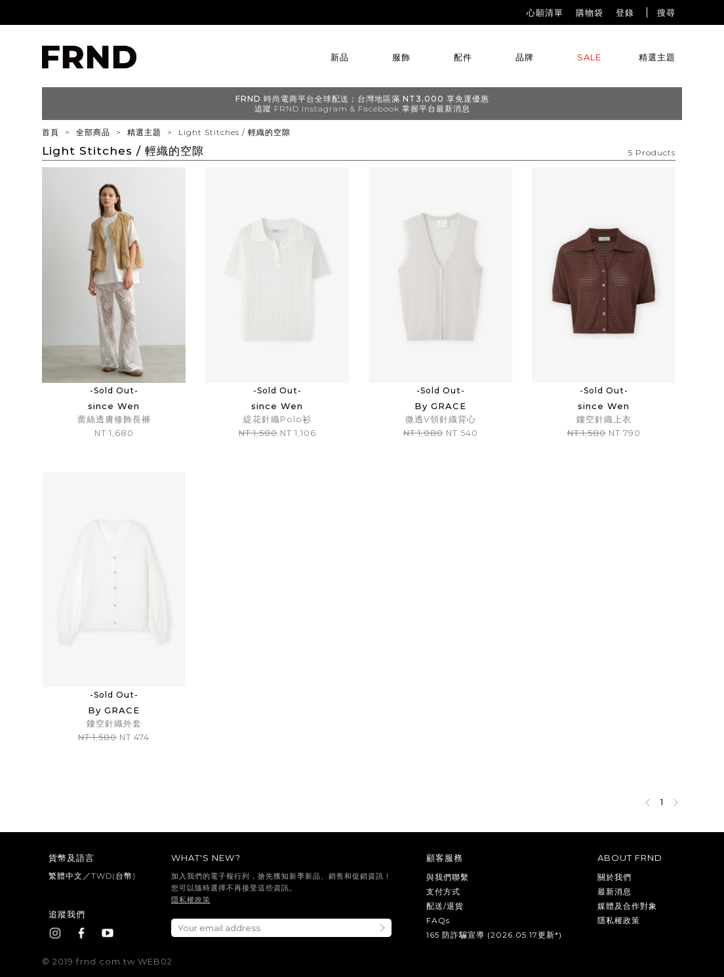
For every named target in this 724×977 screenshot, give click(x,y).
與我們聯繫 (447, 877)
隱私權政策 (191, 899)
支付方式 (443, 891)
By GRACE (440, 406)
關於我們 (614, 877)
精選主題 (657, 57)
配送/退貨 (445, 906)
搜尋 (666, 12)
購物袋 (589, 12)
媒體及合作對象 (627, 906)
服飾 (401, 57)
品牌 (524, 57)
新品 (340, 57)
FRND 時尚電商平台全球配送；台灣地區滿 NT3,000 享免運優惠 (362, 99)
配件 (463, 57)
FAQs (438, 920)
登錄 (625, 12)
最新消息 (614, 891)
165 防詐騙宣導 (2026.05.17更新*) (494, 935)
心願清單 (545, 12)
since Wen (114, 406)
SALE (589, 57)
